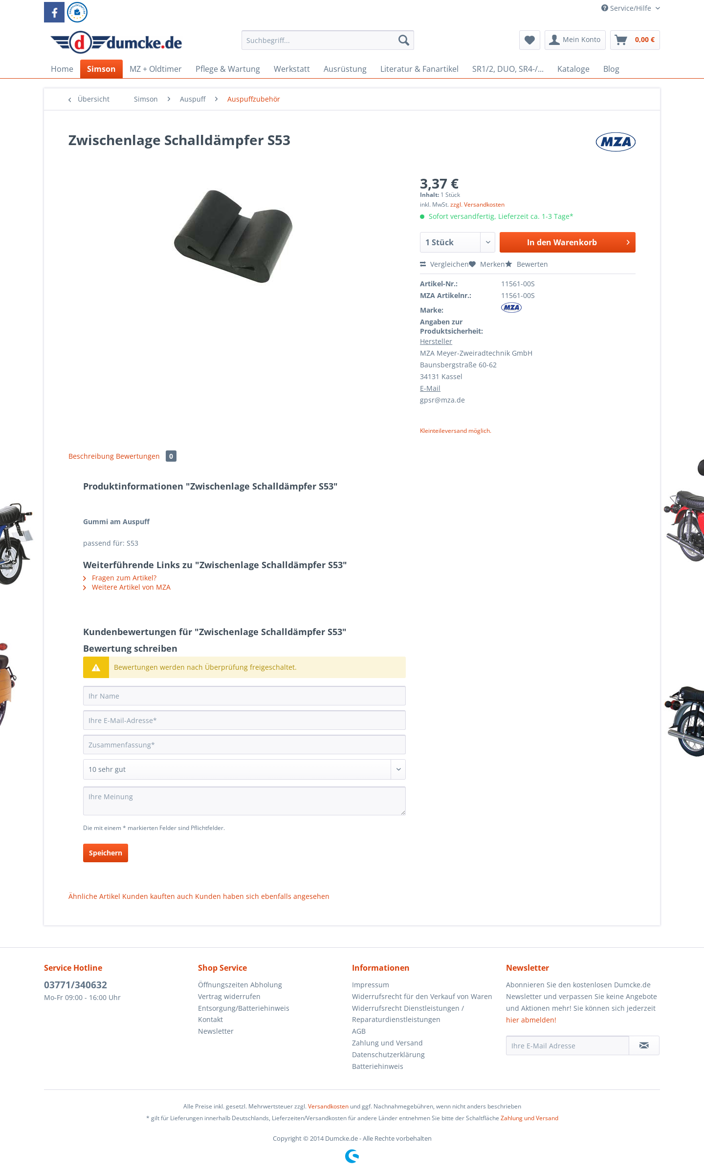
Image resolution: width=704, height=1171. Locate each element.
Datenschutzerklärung (388, 1054)
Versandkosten (328, 1106)
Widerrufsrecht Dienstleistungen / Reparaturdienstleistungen (408, 1013)
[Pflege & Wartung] (228, 69)
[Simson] (101, 69)
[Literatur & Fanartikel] (419, 69)
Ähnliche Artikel (94, 896)
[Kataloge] (573, 69)
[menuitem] (328, 44)
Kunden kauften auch (157, 896)
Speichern (105, 852)
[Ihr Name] (244, 695)
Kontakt (210, 1019)
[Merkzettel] (529, 40)
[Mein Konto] (575, 40)
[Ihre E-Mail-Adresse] (244, 720)
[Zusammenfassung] (244, 744)
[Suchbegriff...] (328, 40)
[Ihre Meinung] (244, 801)
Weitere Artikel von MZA (127, 587)
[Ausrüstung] (345, 69)
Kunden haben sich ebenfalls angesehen (262, 896)
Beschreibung (91, 456)
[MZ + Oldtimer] (156, 69)
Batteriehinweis (377, 1066)
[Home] (62, 69)
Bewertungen (146, 456)
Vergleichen (444, 264)
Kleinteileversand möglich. (455, 430)
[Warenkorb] (635, 40)
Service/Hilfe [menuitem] (627, 8)
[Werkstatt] (292, 69)
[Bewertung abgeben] (244, 769)
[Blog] (611, 69)
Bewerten (526, 264)
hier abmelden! (531, 1019)
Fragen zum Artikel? (119, 577)
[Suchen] (404, 40)
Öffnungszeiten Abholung (240, 984)
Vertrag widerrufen (229, 996)
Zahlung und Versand (387, 1042)
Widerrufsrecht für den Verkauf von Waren (422, 996)
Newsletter (216, 1031)
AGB (359, 1031)
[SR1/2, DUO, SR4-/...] (507, 69)
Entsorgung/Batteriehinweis (243, 1008)
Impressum (370, 984)
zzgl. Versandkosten (477, 204)
